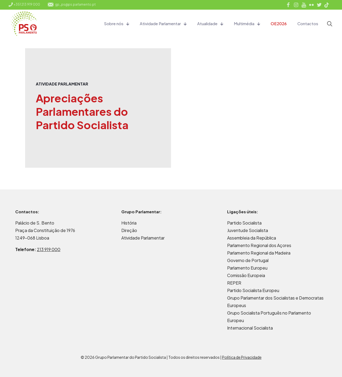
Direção (129, 230)
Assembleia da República (251, 238)
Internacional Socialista (250, 328)
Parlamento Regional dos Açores (259, 245)
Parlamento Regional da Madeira (258, 253)
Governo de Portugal (248, 260)
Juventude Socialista (247, 230)
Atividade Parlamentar (143, 238)
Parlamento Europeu (247, 268)
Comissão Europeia (246, 275)
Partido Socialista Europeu (253, 290)
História (129, 223)
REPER (234, 283)
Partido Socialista (244, 223)
